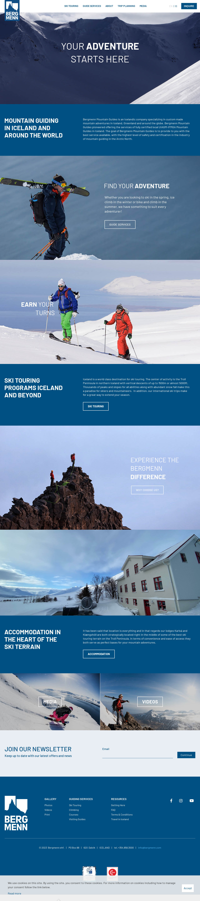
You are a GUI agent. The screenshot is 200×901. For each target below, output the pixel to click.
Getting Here (118, 805)
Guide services (120, 224)
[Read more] (100, 478)
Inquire (189, 6)
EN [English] (170, 6)
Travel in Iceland (120, 819)
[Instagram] (180, 800)
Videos (48, 809)
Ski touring (96, 406)
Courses (73, 814)
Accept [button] (188, 888)
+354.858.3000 (126, 847)
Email (105, 749)
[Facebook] (171, 800)
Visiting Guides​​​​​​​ (77, 819)
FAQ (113, 809)
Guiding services (81, 799)
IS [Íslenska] (176, 6)
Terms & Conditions (122, 814)
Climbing (74, 809)
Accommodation (99, 654)
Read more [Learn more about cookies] (14, 893)
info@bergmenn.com (149, 847)
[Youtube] (192, 800)
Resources (119, 799)
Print (47, 814)
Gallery (50, 799)
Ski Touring (75, 805)
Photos (48, 805)
